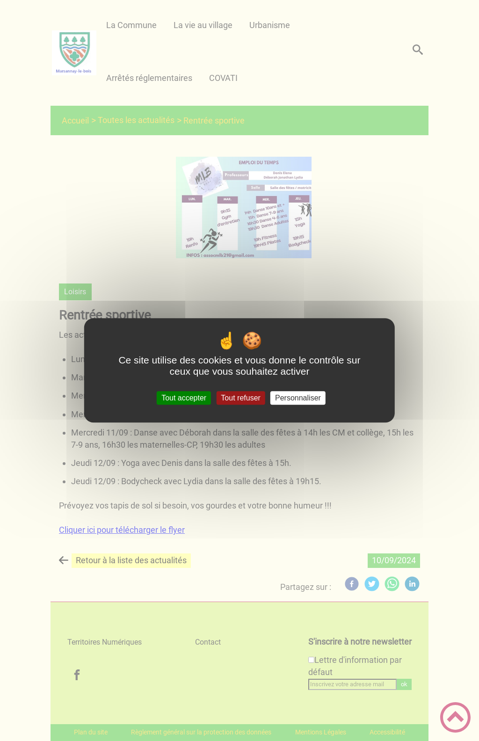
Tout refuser (240, 398)
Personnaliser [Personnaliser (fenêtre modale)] (298, 398)
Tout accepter (183, 398)
